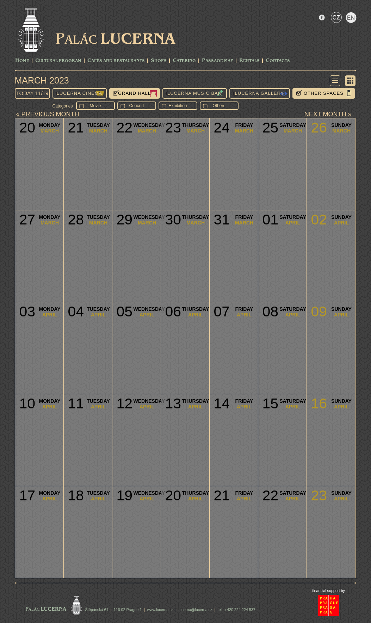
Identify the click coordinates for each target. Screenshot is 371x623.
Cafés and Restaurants (116, 60)
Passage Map (217, 60)
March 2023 (42, 80)
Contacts (278, 60)
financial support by (328, 590)
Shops (159, 60)
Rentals (249, 60)
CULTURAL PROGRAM (58, 60)
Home (22, 60)
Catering (184, 60)
